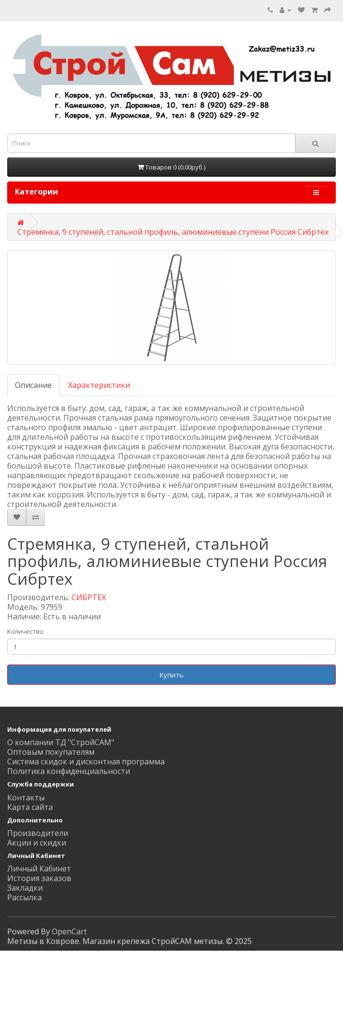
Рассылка (24, 897)
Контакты (26, 797)
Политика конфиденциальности (68, 771)
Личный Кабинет (39, 868)
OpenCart (69, 931)
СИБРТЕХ (88, 597)
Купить (171, 674)
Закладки (25, 887)
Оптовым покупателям (51, 752)
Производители (37, 833)
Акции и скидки (36, 842)
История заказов (39, 878)
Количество (25, 631)
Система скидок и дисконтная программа (86, 761)
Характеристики (99, 385)
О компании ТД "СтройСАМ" (60, 742)
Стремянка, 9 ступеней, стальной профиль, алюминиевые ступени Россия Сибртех (173, 232)
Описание (33, 385)
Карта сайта (30, 807)
